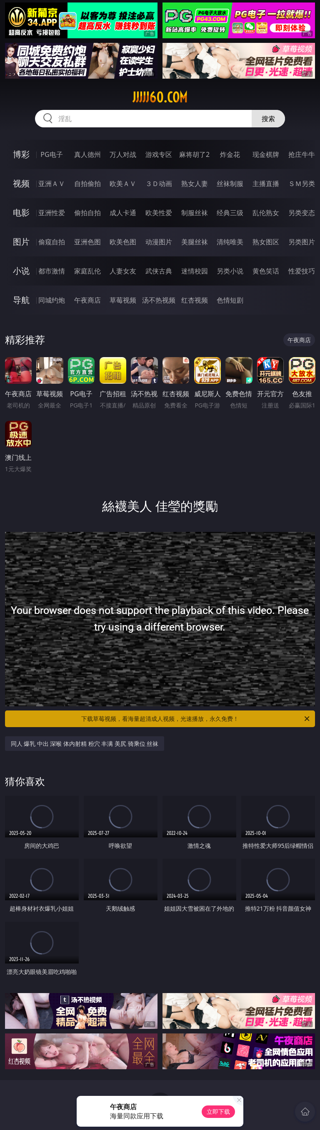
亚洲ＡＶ (51, 183)
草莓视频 (123, 300)
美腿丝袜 (194, 241)
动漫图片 (158, 241)
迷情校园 (194, 271)
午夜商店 (87, 300)
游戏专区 (158, 154)
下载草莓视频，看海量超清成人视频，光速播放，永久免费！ (196, 719)
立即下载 (218, 1111)
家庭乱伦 (87, 271)
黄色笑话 (265, 271)
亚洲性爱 (51, 212)
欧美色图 (123, 241)
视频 (21, 183)
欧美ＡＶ (123, 183)
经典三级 (230, 212)
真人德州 (87, 154)
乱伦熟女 (265, 212)
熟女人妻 (194, 183)
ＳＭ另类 (301, 183)
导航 (21, 299)
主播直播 (265, 183)
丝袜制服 (230, 183)
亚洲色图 (87, 241)
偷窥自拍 (51, 241)
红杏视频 (194, 300)
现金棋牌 (265, 154)
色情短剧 (230, 300)
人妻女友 (123, 271)
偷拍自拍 (87, 212)
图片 (21, 241)
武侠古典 (158, 271)
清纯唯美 (230, 241)
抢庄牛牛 (301, 154)
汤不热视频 (158, 300)
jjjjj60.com (160, 97)
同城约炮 (51, 300)
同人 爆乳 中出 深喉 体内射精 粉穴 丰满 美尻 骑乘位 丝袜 (85, 744)
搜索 (268, 118)
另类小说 (230, 271)
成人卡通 (123, 212)
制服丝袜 (194, 212)
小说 (21, 270)
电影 (21, 212)
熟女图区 (265, 241)
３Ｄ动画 (158, 183)
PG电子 (51, 154)
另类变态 (301, 212)
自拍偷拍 (87, 183)
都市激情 (51, 271)
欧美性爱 (158, 212)
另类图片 (301, 241)
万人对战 (123, 154)
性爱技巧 (301, 271)
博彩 (21, 154)
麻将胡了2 (194, 154)
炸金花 (230, 154)
